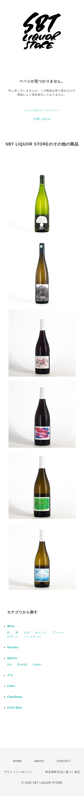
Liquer (37, 664)
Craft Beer (14, 707)
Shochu (12, 647)
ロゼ (27, 632)
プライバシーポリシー (18, 772)
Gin (9, 664)
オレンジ (41, 632)
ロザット (13, 636)
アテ (10, 675)
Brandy (22, 664)
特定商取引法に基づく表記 (62, 772)
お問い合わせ (42, 119)
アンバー (58, 632)
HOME (17, 761)
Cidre (11, 686)
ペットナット (33, 636)
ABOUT (39, 761)
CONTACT (64, 761)
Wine (11, 626)
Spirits (12, 658)
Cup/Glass (14, 696)
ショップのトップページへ (42, 110)
